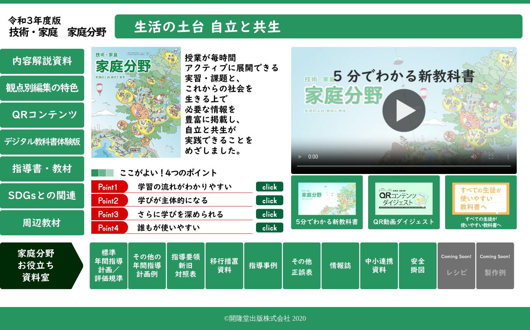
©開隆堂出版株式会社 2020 (265, 318)
